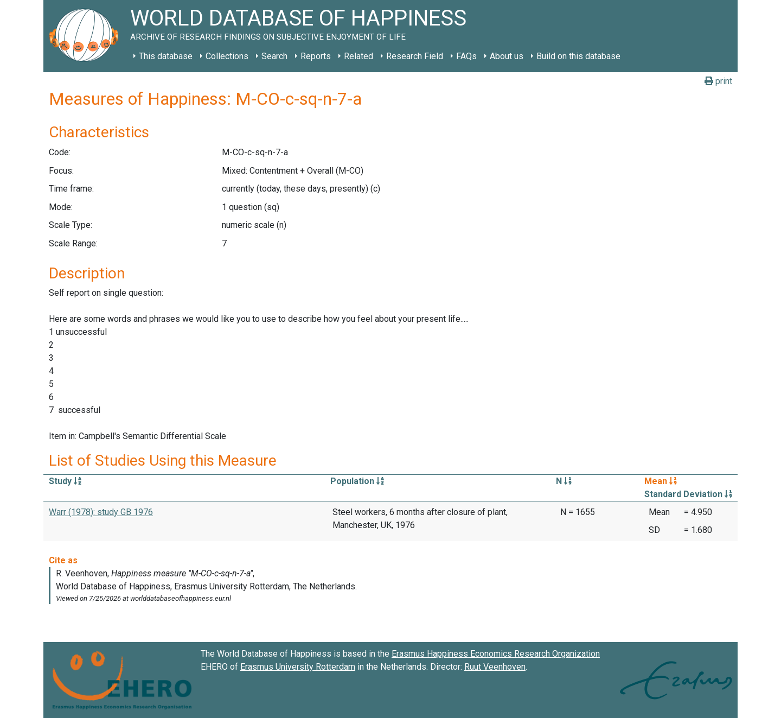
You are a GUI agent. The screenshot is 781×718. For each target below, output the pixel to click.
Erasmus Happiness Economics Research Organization (496, 654)
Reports (315, 56)
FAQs (466, 56)
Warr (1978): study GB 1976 (101, 512)
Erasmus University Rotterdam (297, 667)
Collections (227, 56)
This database (166, 56)
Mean (660, 481)
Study (65, 481)
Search (274, 56)
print (718, 81)
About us (506, 56)
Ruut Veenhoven (495, 667)
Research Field (414, 56)
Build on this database (578, 56)
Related (358, 56)
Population (357, 481)
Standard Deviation (688, 494)
